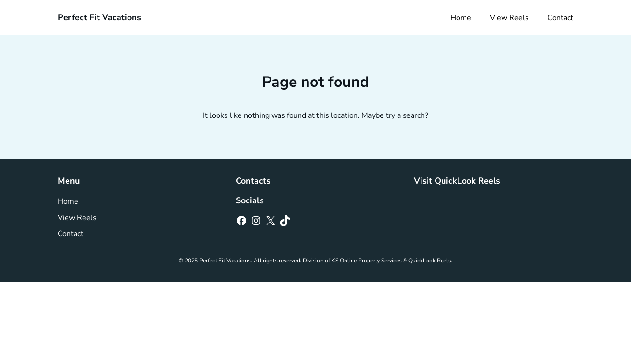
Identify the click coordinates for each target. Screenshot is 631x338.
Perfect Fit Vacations (99, 17)
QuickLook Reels (467, 180)
